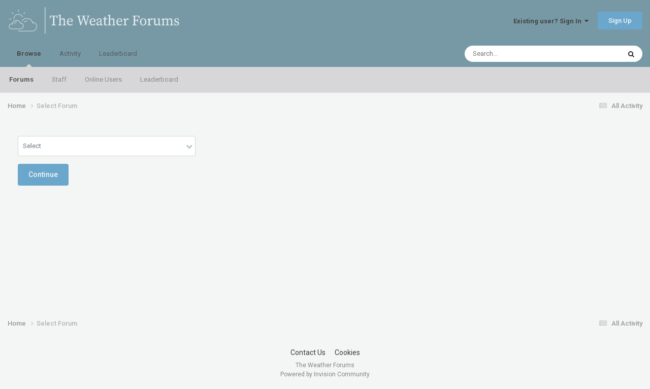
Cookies (347, 352)
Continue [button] (43, 174)
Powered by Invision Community (325, 374)
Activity (70, 53)
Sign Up (620, 20)
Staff (59, 79)
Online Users (103, 79)
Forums (21, 79)
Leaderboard (159, 79)
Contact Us (308, 352)
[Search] (516, 54)
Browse (29, 58)
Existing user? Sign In (551, 21)
